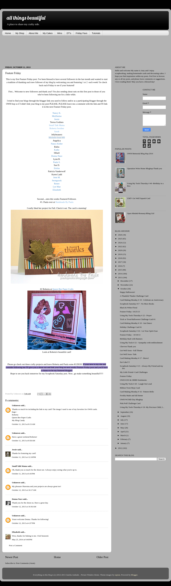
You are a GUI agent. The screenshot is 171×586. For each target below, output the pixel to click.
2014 (120, 274)
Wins (59, 33)
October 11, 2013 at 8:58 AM (23, 440)
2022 (120, 246)
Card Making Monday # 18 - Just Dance (136, 323)
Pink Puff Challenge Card (130, 403)
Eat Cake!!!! (125, 362)
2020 (120, 250)
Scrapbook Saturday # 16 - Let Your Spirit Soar (139, 331)
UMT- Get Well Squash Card (138, 198)
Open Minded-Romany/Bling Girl (140, 213)
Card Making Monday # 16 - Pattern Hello (137, 392)
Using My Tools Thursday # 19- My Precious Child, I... (142, 407)
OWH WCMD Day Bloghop (131, 399)
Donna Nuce (17, 499)
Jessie (14, 449)
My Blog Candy (18, 420)
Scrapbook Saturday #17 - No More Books (137, 304)
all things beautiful (26, 17)
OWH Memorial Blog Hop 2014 (140, 153)
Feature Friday (126, 376)
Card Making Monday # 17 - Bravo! (134, 358)
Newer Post (11, 557)
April (122, 431)
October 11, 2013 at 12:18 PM (24, 457)
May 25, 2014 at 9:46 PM (22, 539)
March (123, 435)
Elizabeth (16, 532)
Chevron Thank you (128, 346)
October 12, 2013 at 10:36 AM (24, 506)
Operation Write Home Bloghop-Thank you (144, 168)
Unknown (16, 405)
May (122, 428)
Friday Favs (81, 33)
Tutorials (96, 33)
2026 (120, 235)
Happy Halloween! (127, 292)
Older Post (102, 557)
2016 (120, 266)
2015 (120, 270)
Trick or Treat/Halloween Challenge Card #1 (138, 319)
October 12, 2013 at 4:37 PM (23, 523)
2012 (120, 448)
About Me (33, 33)
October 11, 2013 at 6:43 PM (23, 474)
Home (8, 33)
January (123, 443)
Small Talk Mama (19, 466)
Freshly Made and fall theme (131, 395)
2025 (120, 239)
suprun (117, 575)
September (124, 412)
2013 (120, 277)
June (122, 424)
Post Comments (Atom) (25, 563)
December (124, 281)
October (123, 289)
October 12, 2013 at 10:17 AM (24, 490)
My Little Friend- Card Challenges (134, 372)
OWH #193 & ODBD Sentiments (133, 380)
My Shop (19, 33)
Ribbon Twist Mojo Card (130, 388)
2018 (120, 258)
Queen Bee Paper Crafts (21, 417)
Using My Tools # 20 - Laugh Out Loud (136, 384)
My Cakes (48, 33)
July (122, 420)
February (124, 439)
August (123, 416)
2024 (120, 243)
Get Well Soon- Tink (128, 354)
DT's (69, 33)
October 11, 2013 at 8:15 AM (23, 424)
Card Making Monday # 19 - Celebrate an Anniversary (141, 300)
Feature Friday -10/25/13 (130, 312)
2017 (120, 262)
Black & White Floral (128, 308)
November (124, 285)
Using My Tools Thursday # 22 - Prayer (136, 315)
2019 (120, 254)
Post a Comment (15, 545)
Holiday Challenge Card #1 (131, 327)
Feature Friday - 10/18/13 (130, 335)
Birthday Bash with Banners (131, 339)
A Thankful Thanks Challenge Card (134, 296)
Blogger (134, 575)
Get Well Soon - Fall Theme (131, 350)
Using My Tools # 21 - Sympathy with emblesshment (141, 343)
